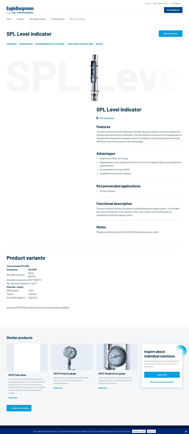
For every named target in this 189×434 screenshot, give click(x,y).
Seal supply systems (38, 19)
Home (9, 19)
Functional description (80, 44)
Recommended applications (50, 44)
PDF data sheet (107, 118)
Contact (147, 3)
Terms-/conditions (36, 430)
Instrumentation (57, 19)
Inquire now (162, 375)
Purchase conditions (55, 430)
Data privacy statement (76, 430)
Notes (99, 44)
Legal (90, 430)
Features (12, 44)
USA (172, 3)
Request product (171, 33)
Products (20, 19)
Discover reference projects (162, 382)
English (177, 3)
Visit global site (173, 10)
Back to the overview (20, 408)
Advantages (26, 44)
